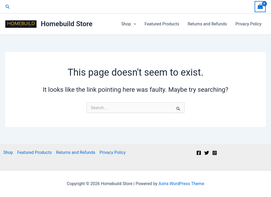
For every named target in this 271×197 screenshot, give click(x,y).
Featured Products (161, 23)
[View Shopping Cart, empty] (260, 6)
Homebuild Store (67, 24)
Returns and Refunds (207, 23)
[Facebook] (198, 152)
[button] (7, 6)
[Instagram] (214, 152)
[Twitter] (206, 152)
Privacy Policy (249, 23)
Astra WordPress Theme (181, 183)
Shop (128, 24)
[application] (133, 24)
